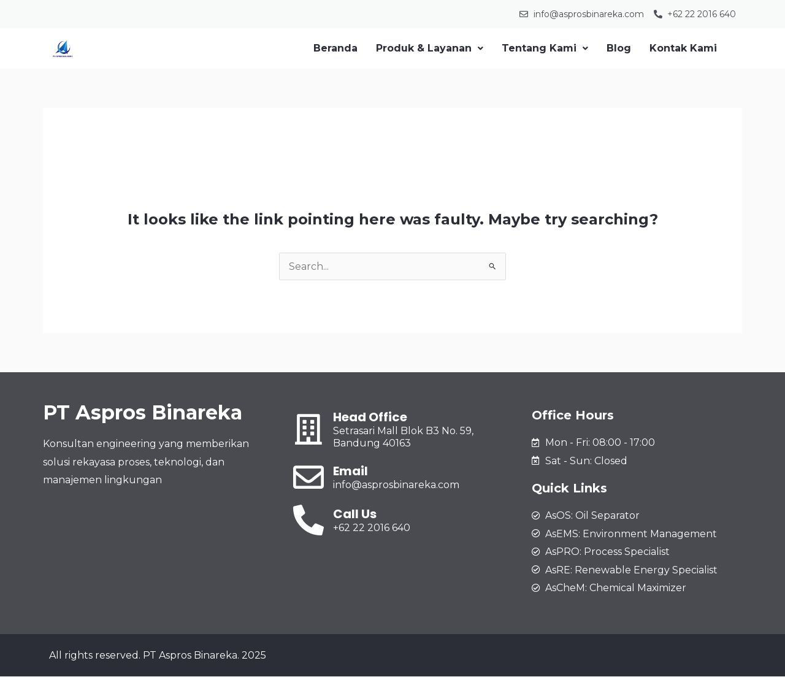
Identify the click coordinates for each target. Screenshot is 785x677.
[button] (429, 48)
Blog (619, 48)
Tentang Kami (545, 48)
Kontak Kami (683, 48)
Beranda (335, 48)
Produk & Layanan (429, 48)
